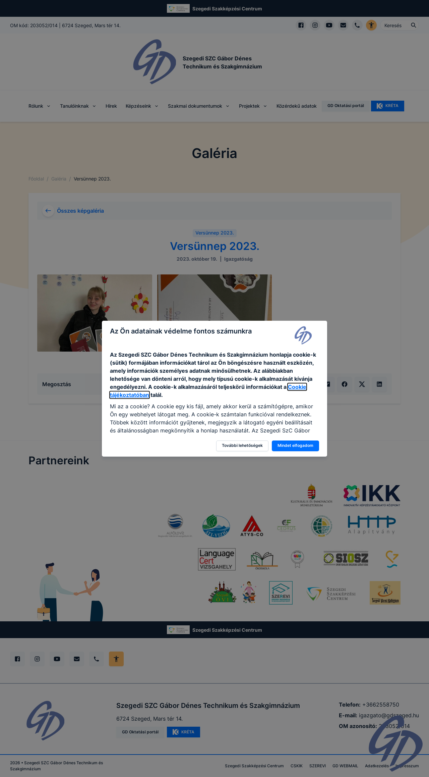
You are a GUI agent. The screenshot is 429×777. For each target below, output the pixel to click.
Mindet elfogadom (295, 445)
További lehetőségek (242, 445)
